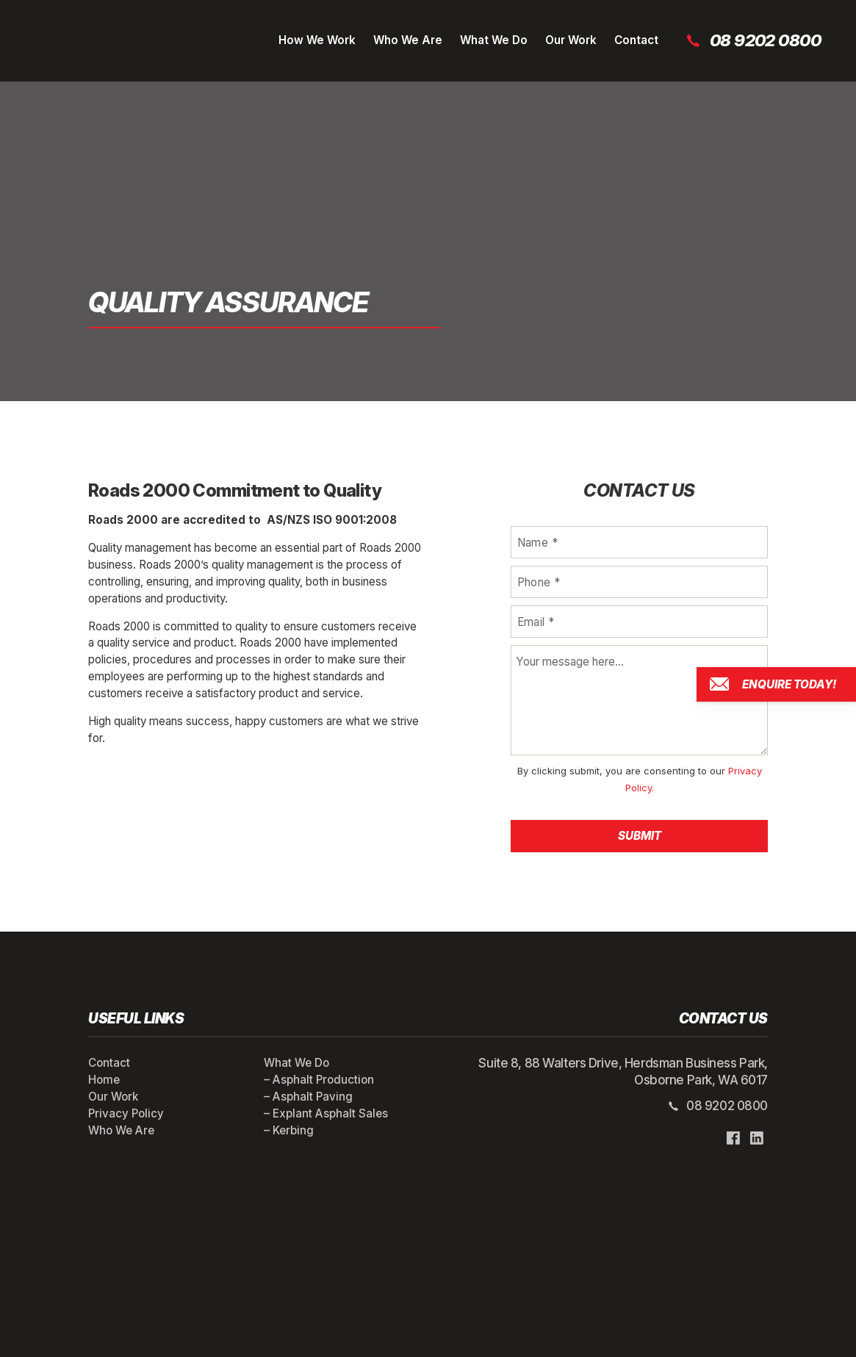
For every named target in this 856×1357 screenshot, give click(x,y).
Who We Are (407, 40)
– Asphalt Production (319, 1080)
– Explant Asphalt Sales (326, 1113)
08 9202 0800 (753, 40)
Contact (636, 40)
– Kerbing (289, 1130)
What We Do (494, 40)
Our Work (571, 40)
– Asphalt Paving (308, 1097)
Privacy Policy (126, 1113)
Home (104, 1080)
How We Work (317, 40)
